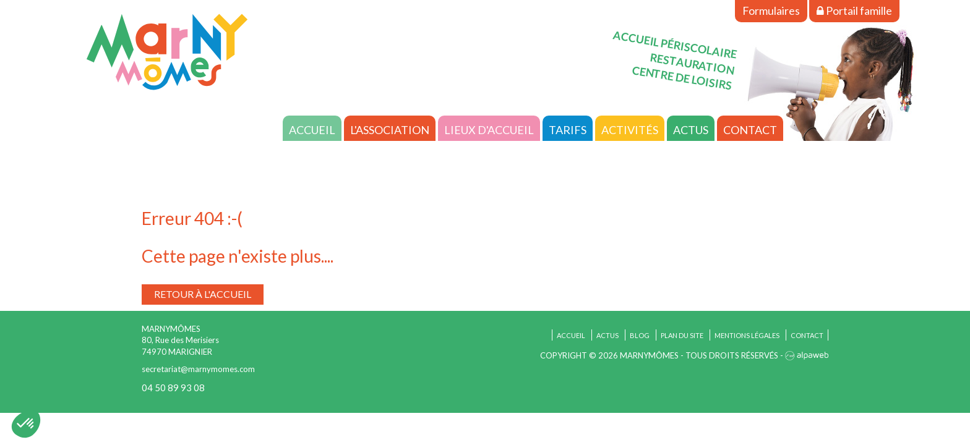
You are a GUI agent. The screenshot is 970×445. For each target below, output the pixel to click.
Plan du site (682, 335)
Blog (640, 335)
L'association (389, 130)
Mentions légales (747, 335)
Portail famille (854, 10)
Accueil (312, 130)
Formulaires (771, 10)
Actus (690, 130)
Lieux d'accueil (489, 130)
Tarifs (567, 130)
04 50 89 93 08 (173, 387)
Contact (750, 130)
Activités (629, 130)
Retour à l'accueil (202, 294)
